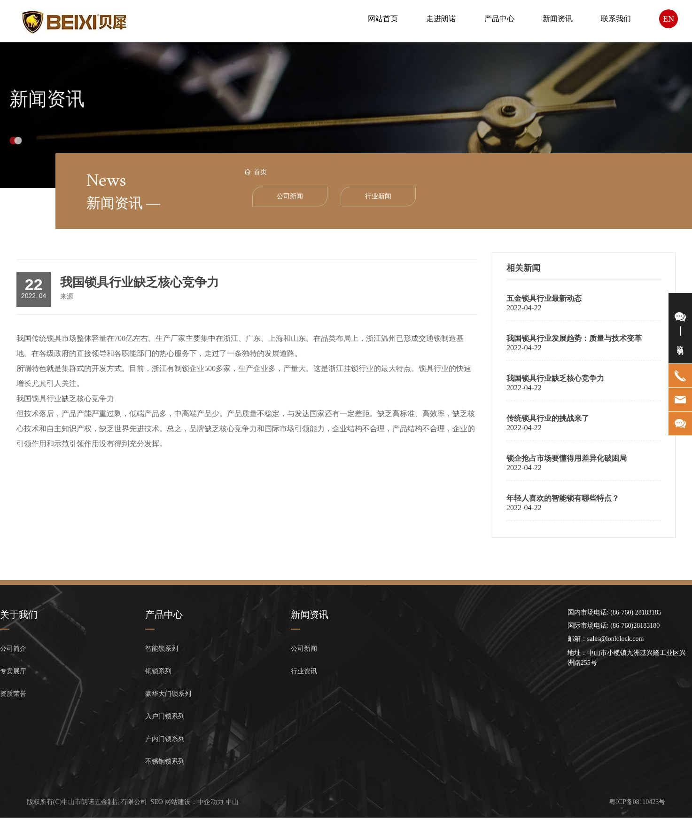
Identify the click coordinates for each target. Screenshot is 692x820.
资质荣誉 (13, 693)
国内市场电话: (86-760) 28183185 (614, 612)
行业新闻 (378, 196)
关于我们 (19, 614)
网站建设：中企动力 (194, 801)
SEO (157, 801)
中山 (232, 801)
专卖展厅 (13, 671)
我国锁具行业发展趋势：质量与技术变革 (574, 338)
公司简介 (13, 648)
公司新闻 (290, 196)
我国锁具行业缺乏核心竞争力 (555, 378)
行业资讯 (304, 671)
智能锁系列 (161, 648)
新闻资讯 (47, 108)
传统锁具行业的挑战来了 (547, 418)
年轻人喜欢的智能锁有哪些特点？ (562, 498)
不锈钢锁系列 (165, 761)
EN (668, 18)
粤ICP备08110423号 (637, 801)
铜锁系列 (158, 671)
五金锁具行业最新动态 (544, 298)
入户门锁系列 (165, 716)
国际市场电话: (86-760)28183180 (614, 625)
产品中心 (164, 614)
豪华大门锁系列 (168, 693)
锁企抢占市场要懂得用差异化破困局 (566, 458)
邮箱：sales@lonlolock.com (606, 638)
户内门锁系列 (165, 738)
